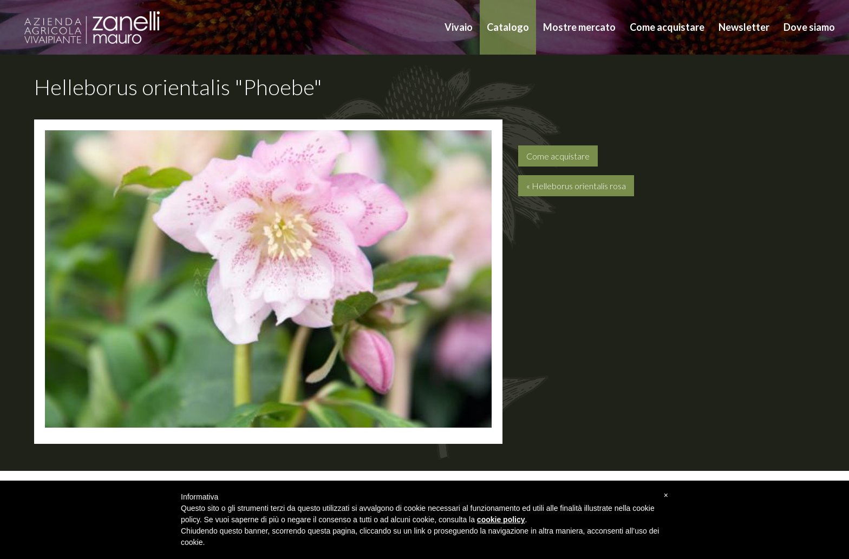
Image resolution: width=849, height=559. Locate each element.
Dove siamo (809, 27)
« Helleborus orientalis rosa (576, 186)
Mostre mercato (579, 27)
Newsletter (744, 27)
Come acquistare (667, 27)
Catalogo (508, 27)
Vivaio (459, 27)
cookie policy (501, 519)
